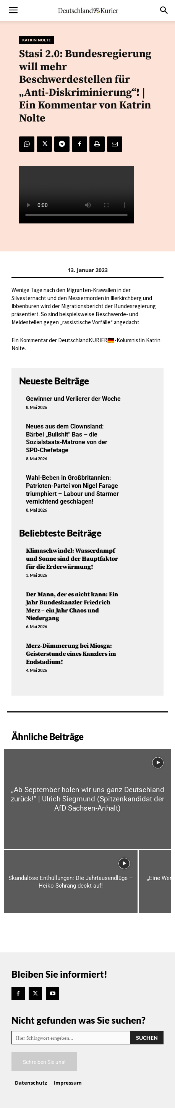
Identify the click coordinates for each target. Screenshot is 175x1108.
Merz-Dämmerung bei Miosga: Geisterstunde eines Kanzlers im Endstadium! (71, 654)
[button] (13, 10)
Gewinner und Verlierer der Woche (73, 398)
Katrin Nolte (36, 40)
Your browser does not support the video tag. (76, 194)
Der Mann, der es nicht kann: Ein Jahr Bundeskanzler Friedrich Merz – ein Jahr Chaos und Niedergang (72, 606)
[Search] (147, 1037)
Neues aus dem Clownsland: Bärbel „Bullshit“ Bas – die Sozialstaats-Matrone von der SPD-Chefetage (66, 438)
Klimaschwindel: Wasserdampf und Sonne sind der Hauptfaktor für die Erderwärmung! (72, 559)
